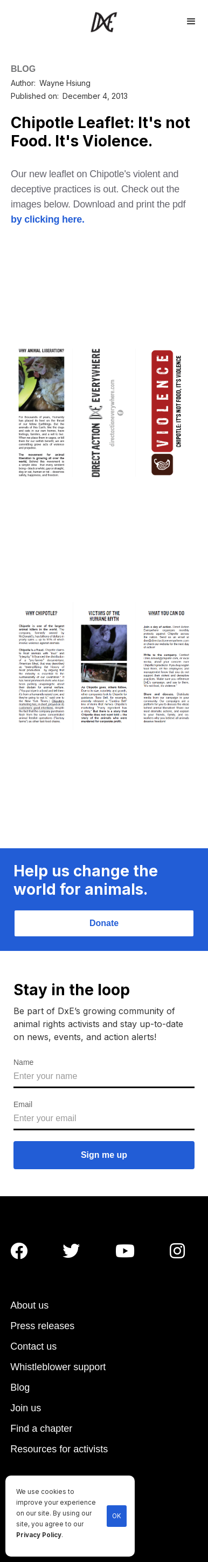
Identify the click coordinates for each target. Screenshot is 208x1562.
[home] (104, 22)
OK (116, 1516)
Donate (104, 923)
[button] (191, 20)
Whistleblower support (58, 1367)
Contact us (33, 1346)
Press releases (42, 1325)
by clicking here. (48, 219)
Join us (25, 1408)
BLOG (23, 68)
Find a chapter (41, 1428)
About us (29, 1305)
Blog (20, 1387)
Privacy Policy (38, 1535)
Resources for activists (59, 1449)
